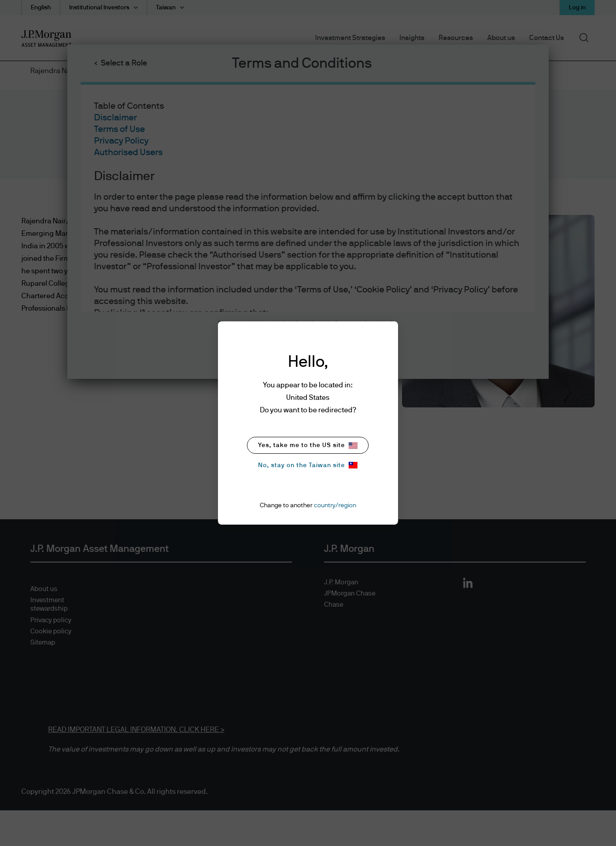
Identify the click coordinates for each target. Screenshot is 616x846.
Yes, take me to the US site (307, 445)
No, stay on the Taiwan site (307, 465)
